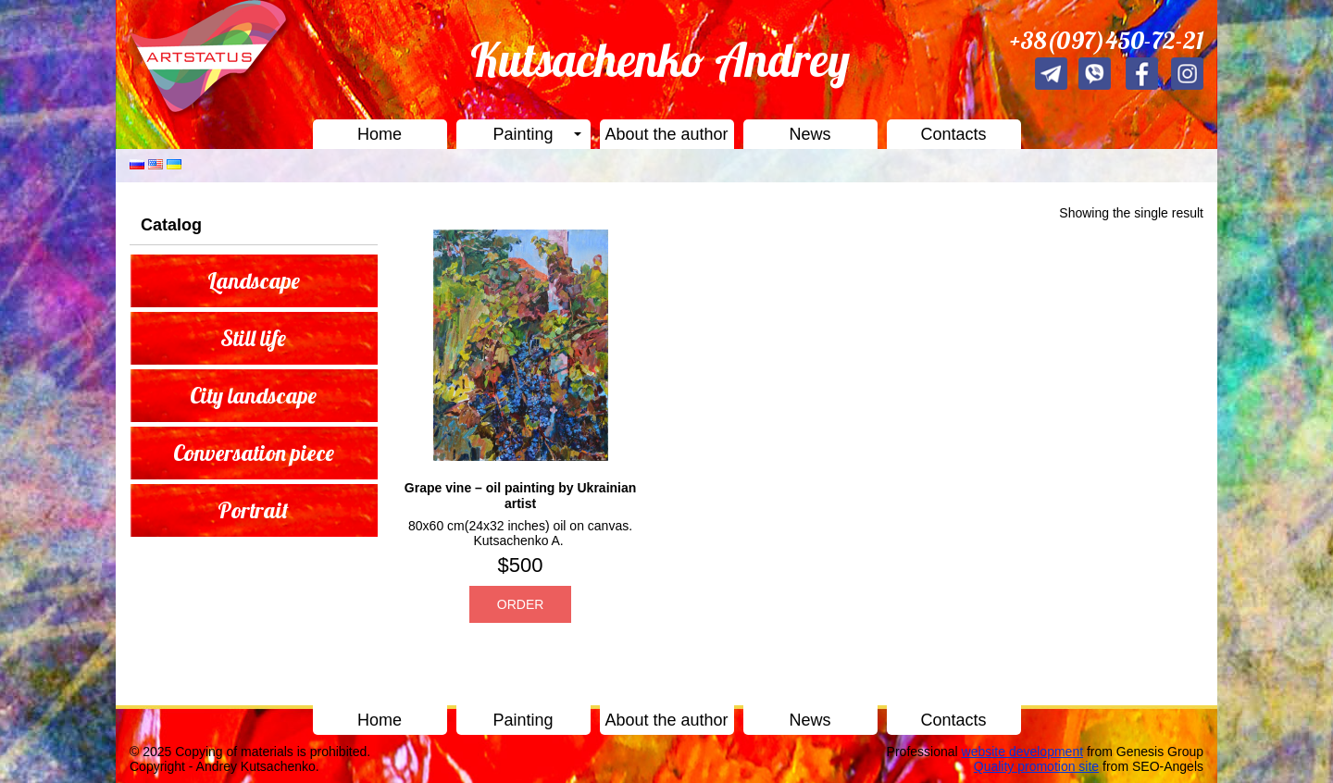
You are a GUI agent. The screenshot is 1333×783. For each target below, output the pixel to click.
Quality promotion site (1036, 766)
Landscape (253, 280)
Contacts (953, 134)
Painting (522, 134)
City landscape (253, 395)
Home (379, 134)
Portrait (253, 510)
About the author (666, 134)
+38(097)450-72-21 (1106, 40)
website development (1023, 751)
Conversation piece (253, 452)
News (809, 134)
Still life (253, 338)
